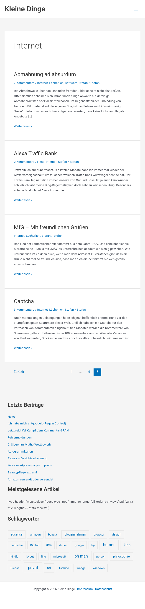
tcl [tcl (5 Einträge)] (49, 568)
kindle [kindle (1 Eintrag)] (14, 556)
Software (71, 83)
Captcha (24, 301)
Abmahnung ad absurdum (45, 74)
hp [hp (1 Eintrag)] (92, 545)
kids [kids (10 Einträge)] (127, 545)
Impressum (85, 589)
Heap (40, 161)
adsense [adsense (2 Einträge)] (17, 534)
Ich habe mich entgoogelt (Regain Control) (37, 423)
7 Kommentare (24, 83)
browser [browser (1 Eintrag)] (99, 534)
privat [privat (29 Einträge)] (33, 567)
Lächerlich (56, 83)
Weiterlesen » (23, 126)
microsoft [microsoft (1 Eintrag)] (59, 556)
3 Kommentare (24, 309)
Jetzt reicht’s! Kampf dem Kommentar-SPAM (38, 430)
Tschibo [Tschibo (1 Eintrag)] (64, 568)
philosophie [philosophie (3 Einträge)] (121, 556)
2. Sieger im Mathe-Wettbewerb (29, 444)
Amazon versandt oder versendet (30, 479)
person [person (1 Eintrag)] (100, 556)
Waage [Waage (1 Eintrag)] (81, 568)
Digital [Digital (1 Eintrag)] (34, 545)
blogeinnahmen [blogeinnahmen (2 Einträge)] (75, 534)
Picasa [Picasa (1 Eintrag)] (14, 568)
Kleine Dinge (25, 9)
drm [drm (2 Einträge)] (48, 545)
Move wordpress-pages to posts (30, 465)
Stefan (83, 83)
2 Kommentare (24, 161)
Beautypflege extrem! (22, 472)
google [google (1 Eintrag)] (79, 545)
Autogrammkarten (20, 451)
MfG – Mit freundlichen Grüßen (51, 227)
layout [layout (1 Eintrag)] (30, 556)
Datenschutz (103, 589)
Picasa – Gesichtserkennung (27, 458)
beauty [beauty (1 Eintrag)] (52, 534)
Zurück (17, 372)
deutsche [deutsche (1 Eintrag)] (16, 545)
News (11, 416)
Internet (42, 83)
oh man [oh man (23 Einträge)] (81, 556)
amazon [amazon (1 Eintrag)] (35, 534)
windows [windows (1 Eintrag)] (99, 568)
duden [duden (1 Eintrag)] (63, 545)
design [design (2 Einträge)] (116, 534)
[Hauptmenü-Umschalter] (136, 9)
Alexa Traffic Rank (35, 153)
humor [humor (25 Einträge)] (109, 545)
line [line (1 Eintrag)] (43, 556)
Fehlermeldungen (20, 437)
